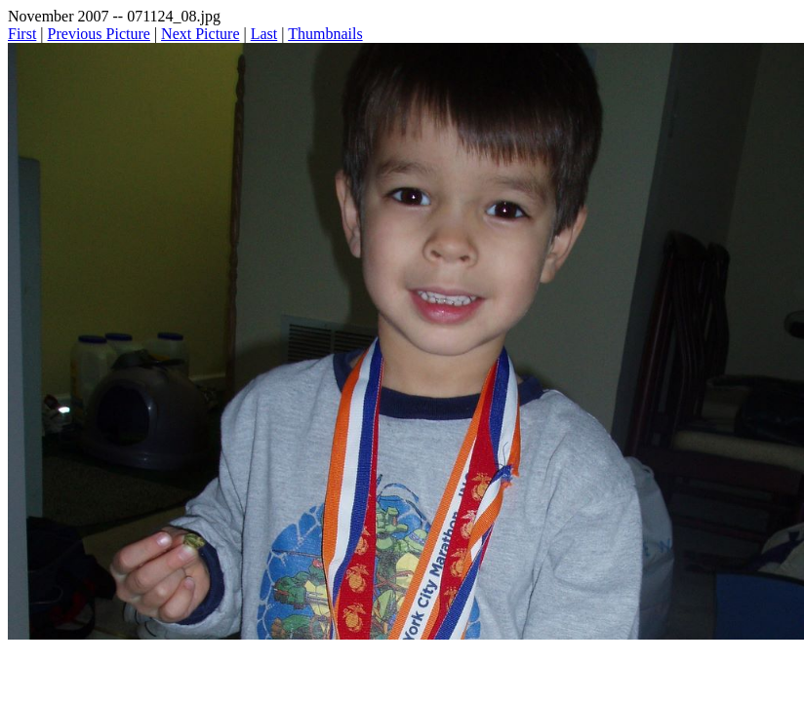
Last (264, 33)
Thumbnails (325, 33)
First (22, 33)
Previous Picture (99, 33)
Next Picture (200, 33)
